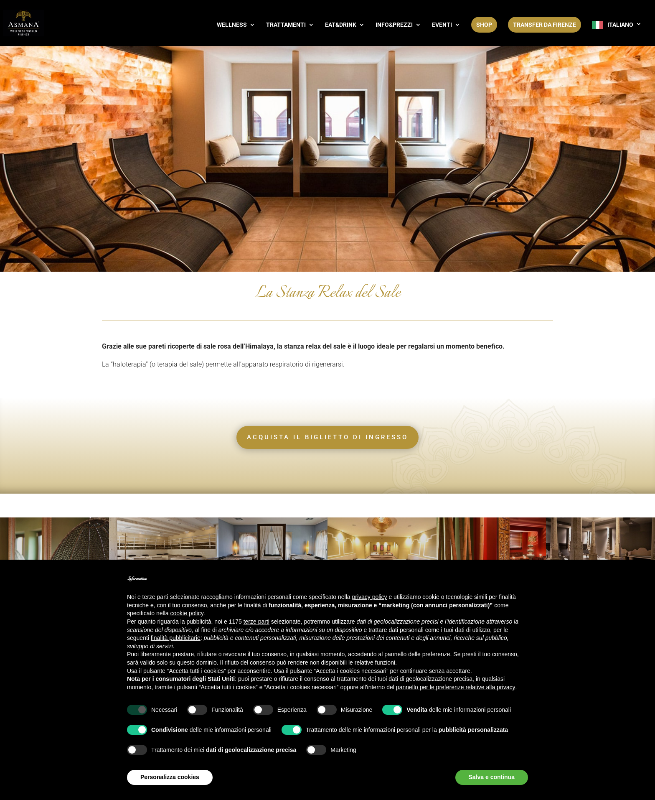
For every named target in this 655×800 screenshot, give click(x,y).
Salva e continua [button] (492, 777)
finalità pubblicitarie (176, 637)
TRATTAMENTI (286, 25)
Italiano (620, 24)
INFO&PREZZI (394, 25)
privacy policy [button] (369, 597)
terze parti (256, 621)
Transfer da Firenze (544, 24)
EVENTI (442, 25)
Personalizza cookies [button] (169, 777)
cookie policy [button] (186, 613)
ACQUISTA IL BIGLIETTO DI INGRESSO (327, 437)
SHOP (484, 24)
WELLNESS (232, 25)
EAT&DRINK (340, 25)
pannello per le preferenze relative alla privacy (455, 687)
